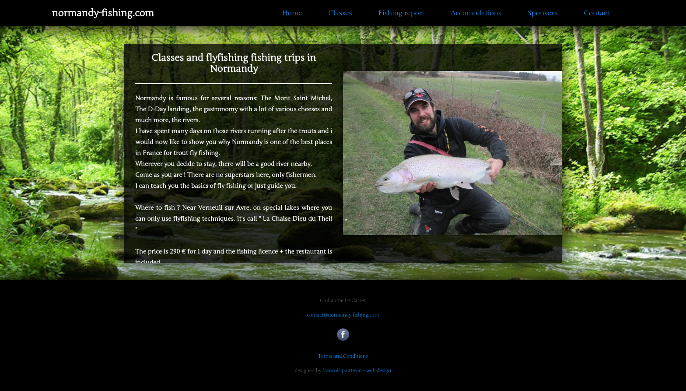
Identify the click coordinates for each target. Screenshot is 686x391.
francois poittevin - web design (356, 370)
